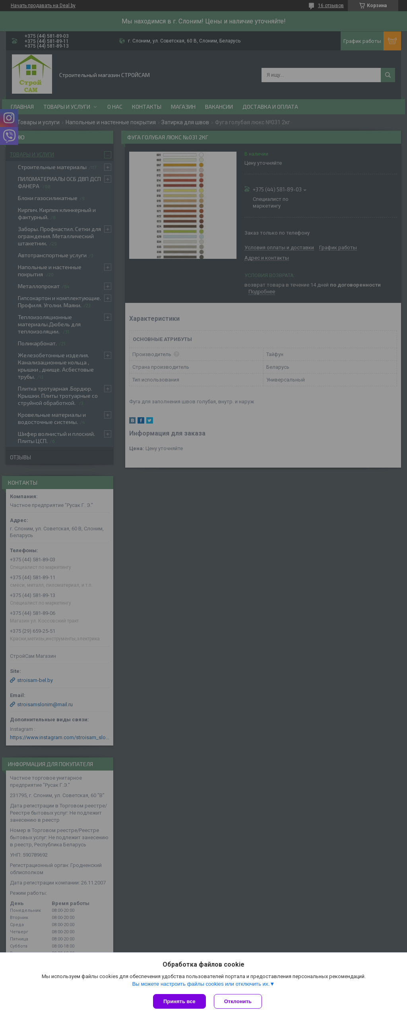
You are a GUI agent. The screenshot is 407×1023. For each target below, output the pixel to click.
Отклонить (238, 1001)
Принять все (179, 1001)
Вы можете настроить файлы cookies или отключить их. (200, 984)
